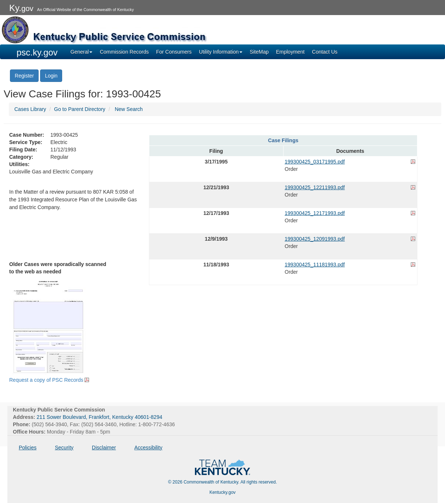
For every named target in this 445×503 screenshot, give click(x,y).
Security (64, 447)
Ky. (21, 8)
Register (24, 76)
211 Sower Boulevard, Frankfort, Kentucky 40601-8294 (100, 417)
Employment (290, 52)
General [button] (82, 52)
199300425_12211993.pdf (315, 187)
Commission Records (124, 52)
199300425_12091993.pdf (315, 239)
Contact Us (324, 52)
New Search (129, 109)
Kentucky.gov (222, 492)
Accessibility (148, 447)
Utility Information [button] (220, 52)
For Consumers (173, 52)
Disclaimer (104, 447)
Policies (27, 447)
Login (51, 76)
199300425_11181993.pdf (315, 264)
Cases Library (30, 109)
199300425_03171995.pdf (315, 162)
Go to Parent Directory (79, 109)
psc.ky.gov (37, 52)
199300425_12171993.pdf (315, 213)
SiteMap (259, 52)
